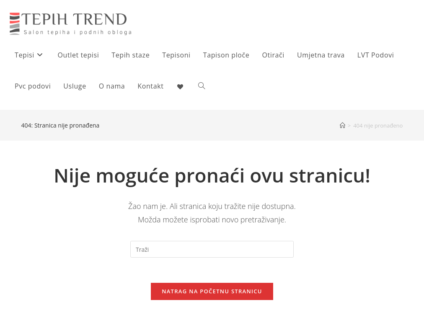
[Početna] (342, 125)
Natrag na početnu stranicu (212, 291)
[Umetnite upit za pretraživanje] (212, 249)
